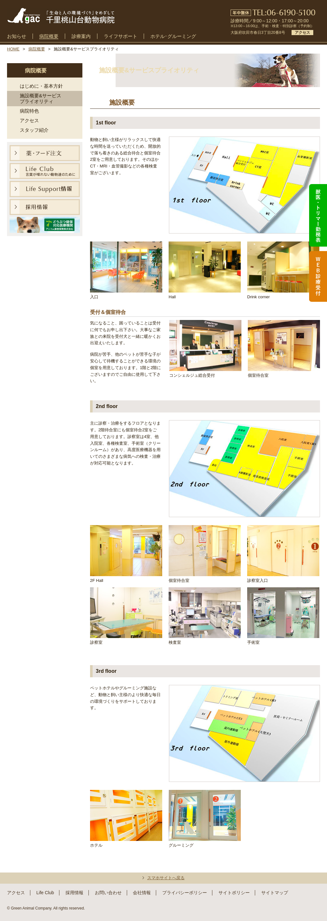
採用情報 (74, 892)
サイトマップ (274, 892)
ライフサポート (120, 36)
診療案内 (81, 36)
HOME (13, 49)
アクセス (29, 120)
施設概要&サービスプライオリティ (40, 98)
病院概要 (48, 36)
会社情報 (142, 892)
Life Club (45, 892)
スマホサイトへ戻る (166, 877)
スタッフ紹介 (34, 130)
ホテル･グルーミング (173, 36)
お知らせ (16, 36)
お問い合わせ (108, 892)
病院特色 (29, 111)
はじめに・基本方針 (41, 86)
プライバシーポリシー (184, 892)
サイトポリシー (234, 892)
